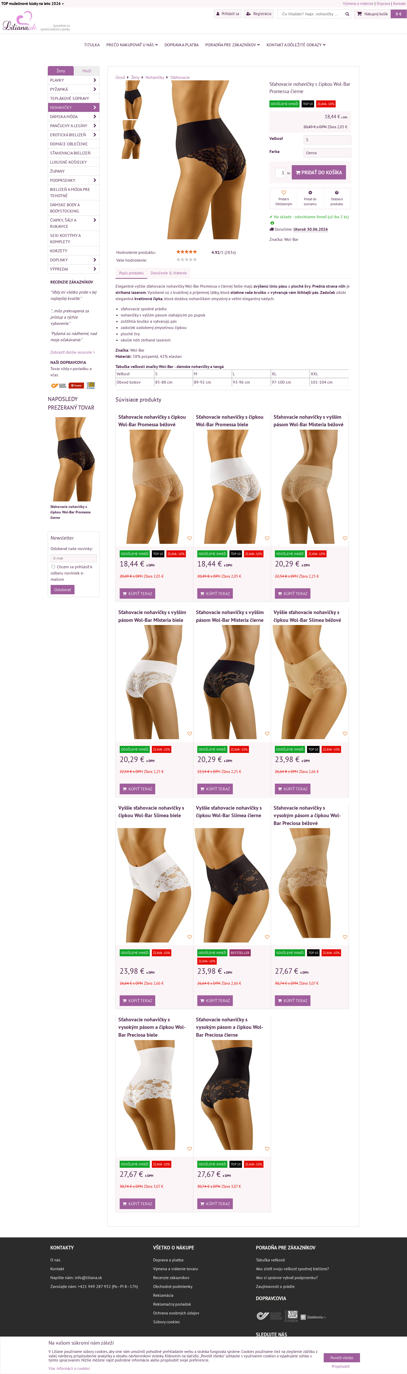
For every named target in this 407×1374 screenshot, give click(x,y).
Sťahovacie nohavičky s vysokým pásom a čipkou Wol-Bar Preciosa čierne (229, 1027)
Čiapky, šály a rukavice (74, 223)
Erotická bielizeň (74, 134)
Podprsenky (74, 180)
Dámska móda (74, 116)
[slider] (186, 252)
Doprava (383, 3)
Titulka (92, 44)
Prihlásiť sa (227, 13)
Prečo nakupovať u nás (132, 44)
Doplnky (74, 259)
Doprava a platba (182, 44)
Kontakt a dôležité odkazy (296, 44)
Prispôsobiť (341, 1366)
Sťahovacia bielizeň (70, 153)
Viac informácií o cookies (69, 1368)
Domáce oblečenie (69, 143)
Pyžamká (74, 89)
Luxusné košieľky (68, 162)
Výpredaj (74, 269)
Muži (87, 70)
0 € (399, 13)
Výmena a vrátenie (358, 3)
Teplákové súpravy (69, 98)
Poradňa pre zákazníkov (232, 44)
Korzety (58, 250)
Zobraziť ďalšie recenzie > (72, 352)
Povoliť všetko (341, 1357)
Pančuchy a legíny (74, 125)
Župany (57, 171)
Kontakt (399, 3)
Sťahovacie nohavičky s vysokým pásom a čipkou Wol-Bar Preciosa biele (152, 1027)
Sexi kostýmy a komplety (65, 238)
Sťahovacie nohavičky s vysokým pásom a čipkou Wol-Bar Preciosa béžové (307, 815)
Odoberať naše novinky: (72, 548)
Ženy (61, 70)
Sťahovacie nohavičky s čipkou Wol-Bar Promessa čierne (70, 512)
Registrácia (258, 13)
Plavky (74, 80)
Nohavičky (74, 107)
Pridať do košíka (319, 172)
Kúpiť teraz (137, 593)
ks (283, 173)
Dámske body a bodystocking (65, 208)
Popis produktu (131, 272)
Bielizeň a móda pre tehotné (70, 192)
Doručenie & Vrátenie (169, 272)
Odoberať (62, 589)
